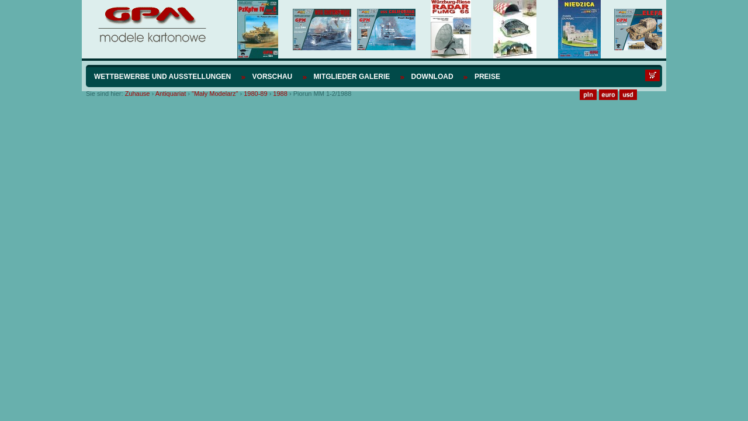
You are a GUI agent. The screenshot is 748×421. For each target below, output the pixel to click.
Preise (487, 77)
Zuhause (137, 93)
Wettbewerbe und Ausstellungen (162, 77)
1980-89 (255, 93)
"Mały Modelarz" (215, 93)
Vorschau (272, 77)
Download (432, 77)
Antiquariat (170, 93)
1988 (280, 93)
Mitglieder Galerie (352, 77)
